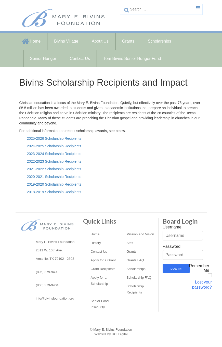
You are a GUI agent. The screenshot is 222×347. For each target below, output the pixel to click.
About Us (100, 41)
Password (171, 246)
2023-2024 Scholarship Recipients (54, 154)
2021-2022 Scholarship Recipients (54, 169)
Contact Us (80, 58)
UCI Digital (119, 334)
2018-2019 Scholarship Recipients (54, 192)
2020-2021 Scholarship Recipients (54, 177)
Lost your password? (202, 284)
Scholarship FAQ (138, 277)
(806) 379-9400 (47, 272)
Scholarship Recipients (135, 289)
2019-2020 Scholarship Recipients (54, 184)
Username (172, 227)
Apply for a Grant (103, 260)
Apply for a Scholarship (99, 281)
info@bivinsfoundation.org (55, 298)
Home (35, 41)
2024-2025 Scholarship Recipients (54, 146)
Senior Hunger (43, 58)
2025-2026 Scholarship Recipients (54, 138)
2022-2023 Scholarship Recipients (54, 161)
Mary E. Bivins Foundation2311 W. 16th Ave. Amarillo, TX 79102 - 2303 (55, 250)
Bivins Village (66, 41)
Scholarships (159, 41)
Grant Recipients (103, 269)
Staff (129, 243)
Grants (128, 41)
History (96, 243)
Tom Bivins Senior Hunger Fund (132, 58)
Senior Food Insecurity (100, 304)
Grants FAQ (135, 260)
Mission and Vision (140, 234)
